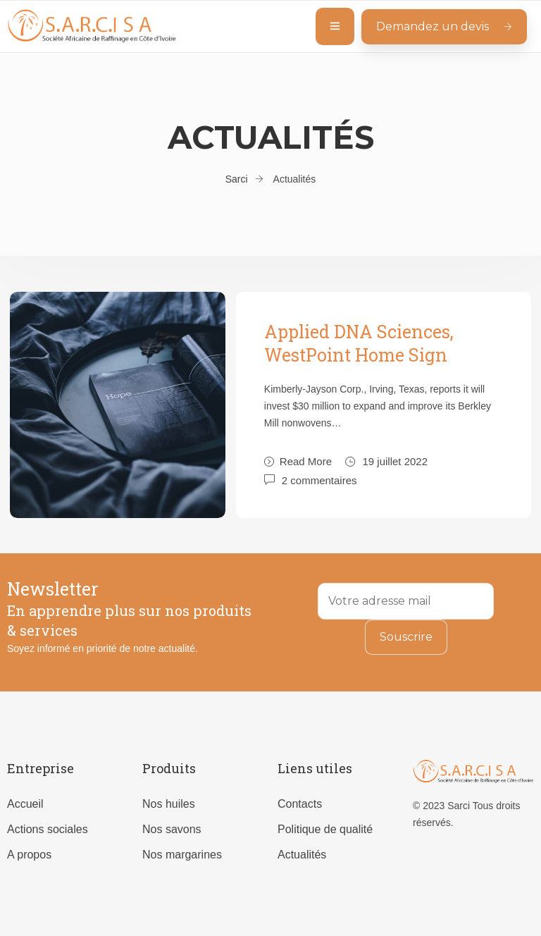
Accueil (25, 804)
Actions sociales (47, 829)
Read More (298, 461)
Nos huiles (168, 804)
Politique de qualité (325, 829)
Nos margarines (182, 855)
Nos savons (171, 829)
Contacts (300, 804)
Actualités (302, 855)
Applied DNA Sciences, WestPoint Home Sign (359, 343)
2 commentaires (319, 479)
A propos (29, 855)
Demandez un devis (444, 26)
